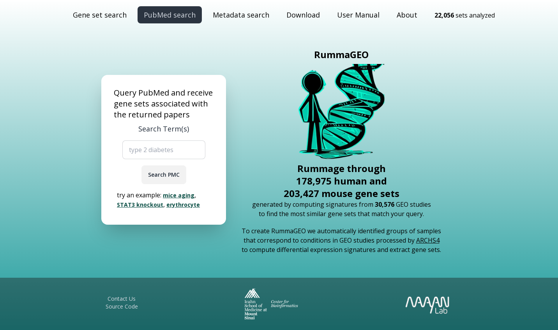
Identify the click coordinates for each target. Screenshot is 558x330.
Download (303, 15)
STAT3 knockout (140, 204)
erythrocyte (183, 204)
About (407, 15)
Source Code (122, 306)
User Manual (358, 15)
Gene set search (100, 15)
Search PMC (164, 174)
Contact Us (122, 298)
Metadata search (241, 15)
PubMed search (170, 15)
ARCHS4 (428, 240)
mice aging (178, 195)
